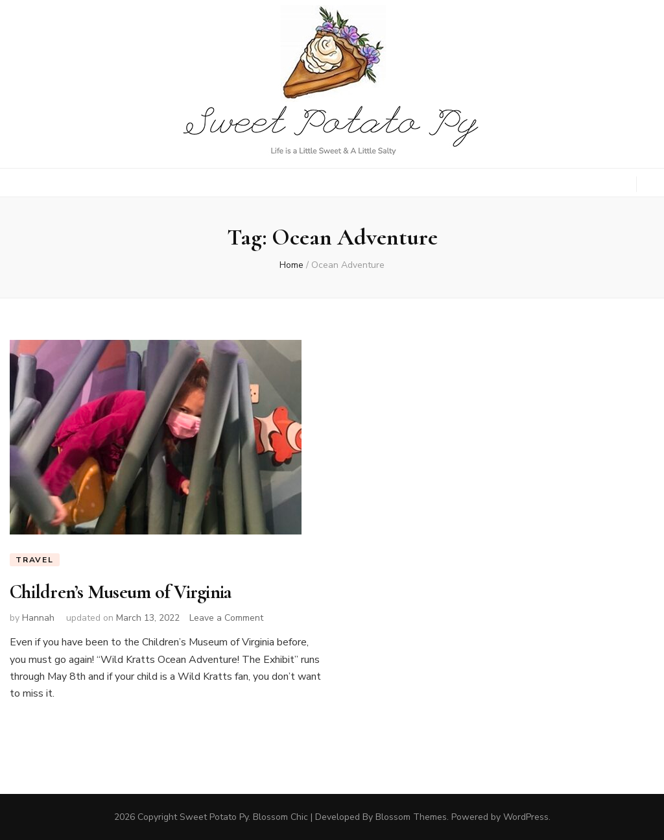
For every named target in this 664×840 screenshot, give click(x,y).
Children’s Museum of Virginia (120, 592)
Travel (35, 560)
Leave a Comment (226, 618)
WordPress (526, 817)
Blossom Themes (411, 817)
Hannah (38, 618)
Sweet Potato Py (214, 817)
